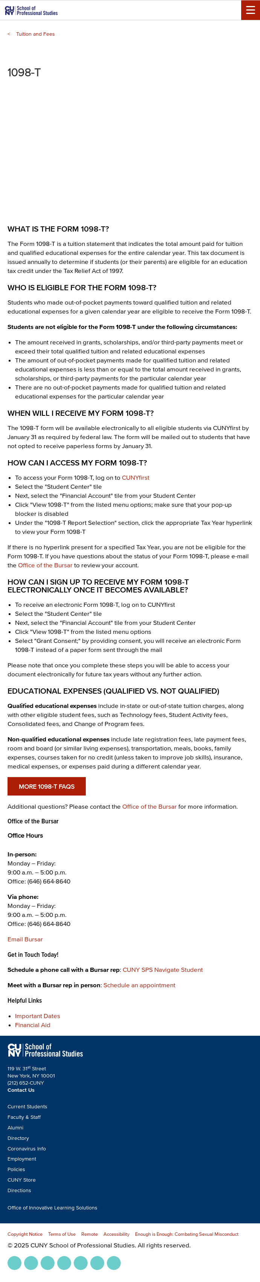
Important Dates (37, 1015)
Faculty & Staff (24, 1117)
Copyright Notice (25, 1234)
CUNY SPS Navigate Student (163, 969)
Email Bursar (25, 939)
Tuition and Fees (35, 34)
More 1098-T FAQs (47, 786)
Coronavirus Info (27, 1149)
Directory (18, 1138)
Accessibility (116, 1234)
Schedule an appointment (139, 984)
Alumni (15, 1127)
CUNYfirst (135, 477)
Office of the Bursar (45, 564)
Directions (19, 1190)
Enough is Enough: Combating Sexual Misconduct (187, 1234)
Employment (22, 1159)
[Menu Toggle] (250, 10)
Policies (16, 1169)
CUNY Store (22, 1180)
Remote (89, 1234)
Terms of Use (62, 1234)
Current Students (27, 1106)
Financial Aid (32, 1024)
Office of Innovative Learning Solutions (52, 1208)
